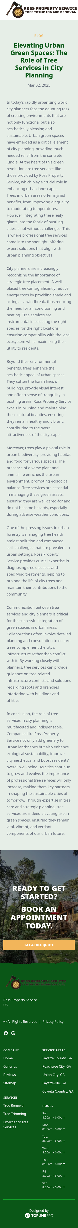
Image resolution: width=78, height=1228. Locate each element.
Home (8, 1058)
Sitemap (9, 1083)
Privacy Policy (52, 1021)
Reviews (9, 1074)
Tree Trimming (14, 1113)
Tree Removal (13, 1105)
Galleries (10, 1066)
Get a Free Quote (38, 945)
